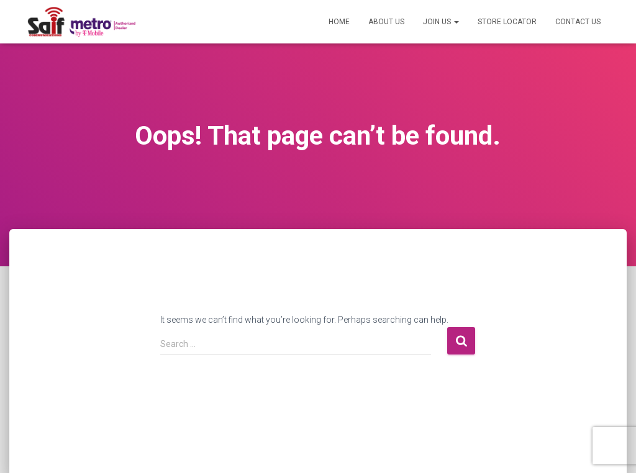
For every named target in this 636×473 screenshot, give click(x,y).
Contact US (578, 21)
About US (386, 21)
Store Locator (507, 21)
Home (339, 21)
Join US (441, 21)
